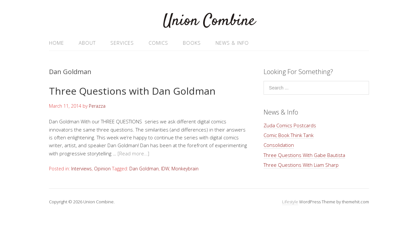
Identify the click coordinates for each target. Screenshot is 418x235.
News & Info (232, 42)
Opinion (102, 168)
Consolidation (279, 145)
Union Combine (209, 21)
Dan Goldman (144, 168)
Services (122, 42)
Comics (158, 42)
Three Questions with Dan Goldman (132, 91)
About (87, 42)
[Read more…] (133, 153)
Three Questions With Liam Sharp (301, 165)
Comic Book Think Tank (289, 135)
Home (56, 42)
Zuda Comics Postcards (290, 125)
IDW (165, 168)
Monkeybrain (185, 168)
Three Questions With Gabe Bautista (304, 155)
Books (192, 42)
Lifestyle (290, 202)
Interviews (81, 168)
